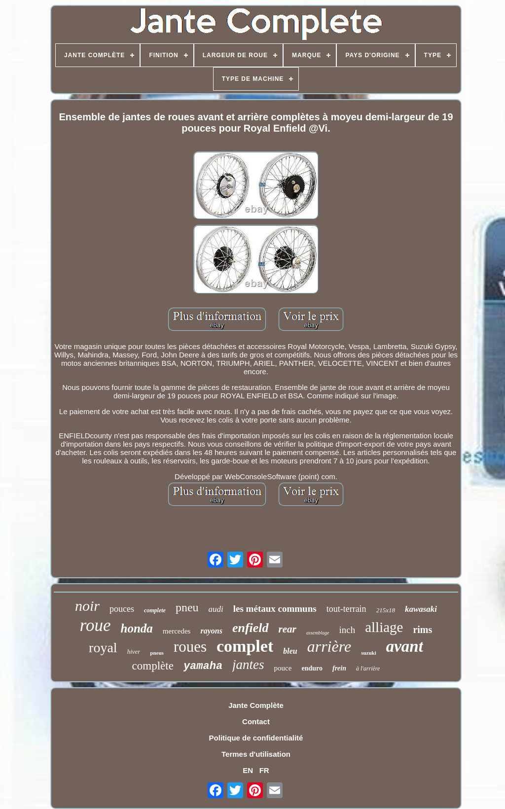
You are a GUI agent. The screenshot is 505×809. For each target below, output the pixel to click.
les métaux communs (275, 608)
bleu (290, 651)
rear (287, 629)
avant (404, 646)
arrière (329, 646)
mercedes (177, 631)
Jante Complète (256, 705)
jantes (248, 664)
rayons (211, 631)
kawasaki (421, 609)
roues (190, 646)
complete (155, 610)
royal (103, 647)
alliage (384, 627)
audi (216, 609)
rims (422, 629)
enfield (250, 628)
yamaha (202, 666)
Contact (256, 721)
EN (248, 770)
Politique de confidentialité (256, 738)
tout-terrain (346, 609)
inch (347, 630)
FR (264, 770)
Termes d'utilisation (255, 754)
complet (244, 646)
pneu (187, 607)
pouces (121, 609)
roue (95, 625)
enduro (312, 668)
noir (87, 606)
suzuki (368, 653)
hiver (134, 651)
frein (339, 668)
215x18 (385, 610)
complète (153, 666)
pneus (157, 653)
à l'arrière (368, 668)
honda (137, 628)
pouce (283, 668)
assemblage (317, 632)
